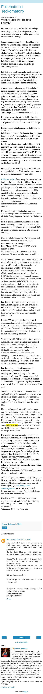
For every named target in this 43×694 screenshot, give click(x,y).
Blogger (25, 692)
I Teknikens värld (8, 179)
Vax (8, 540)
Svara (9, 599)
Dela (4, 527)
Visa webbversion (21, 642)
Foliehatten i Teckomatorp (12, 9)
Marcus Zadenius (21, 649)
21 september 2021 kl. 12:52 (20, 540)
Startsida (21, 638)
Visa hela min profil (7, 687)
